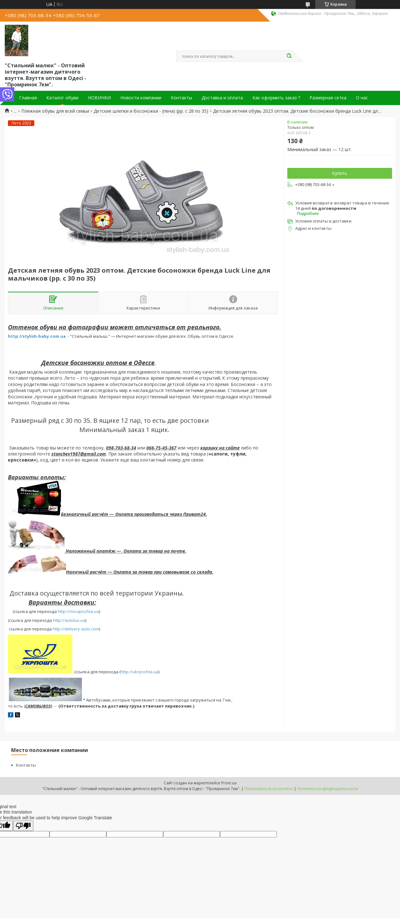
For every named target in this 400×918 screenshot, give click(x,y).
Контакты (181, 98)
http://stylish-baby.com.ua (37, 336)
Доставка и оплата (222, 98)
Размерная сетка (328, 98)
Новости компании (140, 98)
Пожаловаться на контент (268, 788)
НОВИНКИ (99, 98)
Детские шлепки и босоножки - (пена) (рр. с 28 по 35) (151, 111)
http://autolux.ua (69, 620)
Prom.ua (229, 783)
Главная (28, 98)
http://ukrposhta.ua (139, 672)
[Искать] (289, 56)
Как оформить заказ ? (276, 98)
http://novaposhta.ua (78, 611)
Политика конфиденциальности (327, 788)
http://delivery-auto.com (76, 629)
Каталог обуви (62, 98)
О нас (362, 98)
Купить (339, 173)
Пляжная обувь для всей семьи (55, 111)
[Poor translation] (23, 826)
